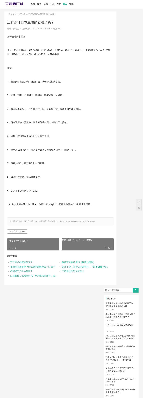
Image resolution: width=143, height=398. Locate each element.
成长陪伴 (111, 363)
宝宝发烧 (121, 268)
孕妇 (110, 264)
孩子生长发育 (112, 276)
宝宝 (121, 239)
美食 (70, 4)
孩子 (121, 285)
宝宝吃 (110, 342)
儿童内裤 (111, 359)
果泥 (110, 347)
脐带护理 (121, 318)
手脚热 (131, 268)
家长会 (131, 338)
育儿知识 (131, 272)
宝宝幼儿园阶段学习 (122, 363)
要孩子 (121, 351)
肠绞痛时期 (122, 326)
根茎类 (121, 342)
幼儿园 (131, 314)
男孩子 (110, 301)
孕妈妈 (121, 264)
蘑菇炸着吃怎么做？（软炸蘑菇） (69, 240)
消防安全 (131, 351)
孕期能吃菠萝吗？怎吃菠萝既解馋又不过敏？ (30, 266)
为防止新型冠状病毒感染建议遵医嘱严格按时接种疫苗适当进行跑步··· (120, 62)
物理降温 (131, 330)
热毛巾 (110, 334)
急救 (110, 351)
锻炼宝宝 (131, 359)
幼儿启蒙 (121, 272)
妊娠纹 (110, 260)
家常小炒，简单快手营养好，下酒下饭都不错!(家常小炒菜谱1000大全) (73, 266)
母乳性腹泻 (112, 256)
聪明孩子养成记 (112, 330)
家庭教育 (121, 309)
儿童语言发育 (122, 347)
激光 (121, 367)
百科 (76, 4)
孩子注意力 (112, 248)
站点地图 (66, 394)
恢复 (131, 322)
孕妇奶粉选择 (112, 375)
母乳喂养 (111, 281)
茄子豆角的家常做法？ (21, 262)
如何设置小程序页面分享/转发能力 (121, 144)
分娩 (110, 305)
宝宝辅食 (111, 297)
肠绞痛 (121, 276)
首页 (37, 4)
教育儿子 (131, 297)
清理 (121, 322)
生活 (50, 4)
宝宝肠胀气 (132, 305)
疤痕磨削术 (112, 367)
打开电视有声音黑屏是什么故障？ (120, 187)
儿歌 (121, 293)
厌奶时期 (131, 326)
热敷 (131, 334)
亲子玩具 (131, 293)
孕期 (131, 355)
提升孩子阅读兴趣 (132, 309)
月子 (131, 260)
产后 (121, 260)
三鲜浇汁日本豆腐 (17, 231)
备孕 (110, 293)
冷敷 (110, 338)
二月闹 (131, 239)
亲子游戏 (131, 256)
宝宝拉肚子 (132, 347)
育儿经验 (121, 289)
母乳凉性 (131, 281)
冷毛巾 (121, 334)
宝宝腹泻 (111, 314)
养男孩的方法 (122, 330)
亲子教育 (121, 248)
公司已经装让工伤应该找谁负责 (119, 48)
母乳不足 (121, 281)
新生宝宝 (131, 248)
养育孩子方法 (122, 305)
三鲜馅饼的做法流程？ (65, 271)
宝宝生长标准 (132, 264)
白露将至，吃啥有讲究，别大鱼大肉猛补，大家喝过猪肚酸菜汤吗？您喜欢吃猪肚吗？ (30, 275)
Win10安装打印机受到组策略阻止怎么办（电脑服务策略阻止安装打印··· (120, 158)
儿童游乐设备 (122, 355)
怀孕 (131, 289)
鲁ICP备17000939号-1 (54, 394)
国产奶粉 (111, 243)
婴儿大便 (131, 371)
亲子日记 (131, 243)
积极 (131, 285)
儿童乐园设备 (112, 355)
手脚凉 (110, 272)
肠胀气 (131, 276)
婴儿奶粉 (121, 243)
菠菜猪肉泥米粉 (122, 297)
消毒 (110, 322)
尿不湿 (110, 252)
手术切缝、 (132, 367)
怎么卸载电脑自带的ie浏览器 (118, 176)
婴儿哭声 (111, 268)
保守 (131, 318)
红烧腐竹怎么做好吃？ (21, 271)
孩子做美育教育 (122, 359)
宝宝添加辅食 (132, 342)
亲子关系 (121, 252)
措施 (110, 289)
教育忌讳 (121, 301)
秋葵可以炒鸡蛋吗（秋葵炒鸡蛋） (71, 262)
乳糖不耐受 (122, 256)
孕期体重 (121, 338)
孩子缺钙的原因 (122, 314)
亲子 (44, 4)
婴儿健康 (121, 371)
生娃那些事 (112, 309)
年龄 (110, 318)
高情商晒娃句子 (132, 252)
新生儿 (131, 301)
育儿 (110, 285)
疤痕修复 (131, 363)
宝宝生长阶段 (112, 371)
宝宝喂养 (111, 239)
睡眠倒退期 (112, 326)
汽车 (63, 4)
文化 (57, 4)
